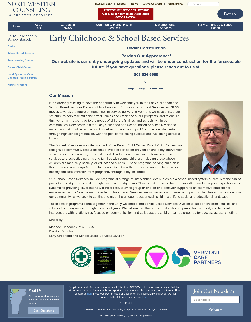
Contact (121, 4)
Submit (215, 310)
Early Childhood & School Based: (22, 38)
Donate (230, 14)
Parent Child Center (19, 67)
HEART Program (17, 84)
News (134, 4)
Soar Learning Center (20, 60)
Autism (12, 46)
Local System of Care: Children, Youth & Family (22, 76)
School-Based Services (21, 53)
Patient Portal (175, 4)
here (90, 293)
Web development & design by (125, 315)
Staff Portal (125, 303)
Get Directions (44, 310)
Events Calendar (152, 4)
